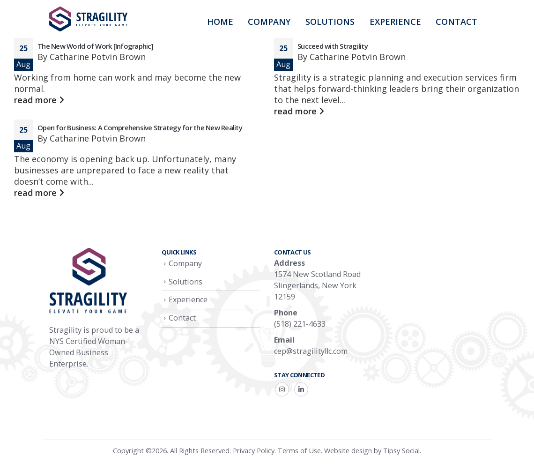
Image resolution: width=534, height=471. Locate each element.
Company (269, 21)
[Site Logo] (89, 19)
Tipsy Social (401, 450)
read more (39, 99)
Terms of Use (299, 450)
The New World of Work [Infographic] (95, 46)
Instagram (282, 389)
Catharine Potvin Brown (98, 56)
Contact (456, 21)
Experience (395, 21)
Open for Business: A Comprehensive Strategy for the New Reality (139, 127)
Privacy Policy (253, 450)
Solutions (330, 21)
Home (220, 21)
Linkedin (301, 389)
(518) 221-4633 (300, 324)
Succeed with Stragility (332, 46)
